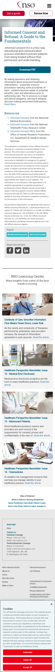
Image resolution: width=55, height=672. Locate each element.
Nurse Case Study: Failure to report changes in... (27, 506)
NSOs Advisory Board (11, 567)
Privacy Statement (37, 591)
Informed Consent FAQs (22, 131)
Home (4, 575)
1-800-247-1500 (19, 538)
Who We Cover (8, 578)
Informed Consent (19, 118)
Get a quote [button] (13, 13)
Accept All (27, 667)
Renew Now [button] (41, 13)
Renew (5, 582)
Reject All (27, 660)
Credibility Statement (38, 587)
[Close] (51, 604)
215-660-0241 (18, 546)
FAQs (9, 528)
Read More (10, 104)
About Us (6, 571)
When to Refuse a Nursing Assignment (27, 500)
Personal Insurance (38, 567)
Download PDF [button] (28, 69)
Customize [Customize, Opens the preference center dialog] (27, 652)
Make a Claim (7, 586)
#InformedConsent (38, 234)
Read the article (33, 483)
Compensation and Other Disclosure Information (40, 596)
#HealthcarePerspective (17, 234)
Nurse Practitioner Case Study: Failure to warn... (27, 503)
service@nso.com (19, 541)
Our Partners (35, 571)
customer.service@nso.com (23, 549)
